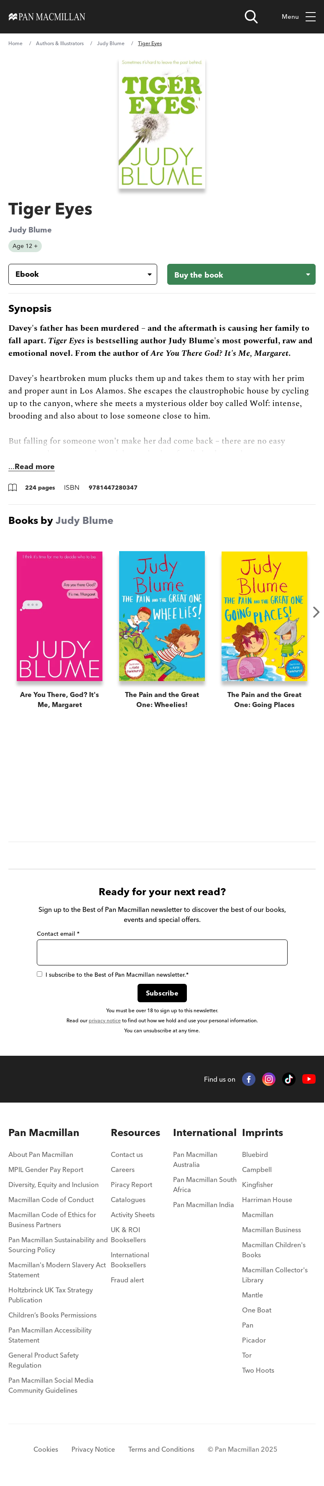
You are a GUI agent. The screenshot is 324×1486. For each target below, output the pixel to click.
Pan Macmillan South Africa (205, 1184)
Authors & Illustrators (60, 43)
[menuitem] (59, 1156)
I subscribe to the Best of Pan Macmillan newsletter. (113, 974)
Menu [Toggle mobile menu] (299, 17)
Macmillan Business (271, 1230)
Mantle (252, 1295)
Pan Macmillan (43, 1132)
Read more (35, 466)
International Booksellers (130, 1260)
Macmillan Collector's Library (275, 1275)
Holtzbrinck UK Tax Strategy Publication (50, 1295)
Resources (135, 1132)
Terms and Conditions (161, 1449)
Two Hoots (258, 1370)
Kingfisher (257, 1184)
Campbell (257, 1169)
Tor (247, 1355)
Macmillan (257, 1214)
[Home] (47, 16)
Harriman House (267, 1199)
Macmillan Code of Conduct (51, 1199)
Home (15, 43)
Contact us (127, 1154)
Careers (123, 1169)
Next (316, 612)
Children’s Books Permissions (52, 1315)
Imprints (262, 1132)
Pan (247, 1325)
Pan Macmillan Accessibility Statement (50, 1335)
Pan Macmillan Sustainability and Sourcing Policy (58, 1245)
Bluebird (255, 1154)
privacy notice (105, 1020)
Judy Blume (111, 43)
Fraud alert (127, 1280)
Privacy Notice (93, 1449)
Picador (254, 1340)
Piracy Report (131, 1184)
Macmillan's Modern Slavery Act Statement (57, 1270)
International (205, 1132)
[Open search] (251, 16)
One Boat (256, 1310)
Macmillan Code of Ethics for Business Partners (52, 1219)
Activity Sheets (133, 1214)
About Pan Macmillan (40, 1154)
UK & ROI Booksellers (128, 1235)
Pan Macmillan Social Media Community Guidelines (51, 1385)
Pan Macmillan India (203, 1204)
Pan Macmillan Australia (195, 1159)
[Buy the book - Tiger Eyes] (242, 274)
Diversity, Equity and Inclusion (53, 1184)
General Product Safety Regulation (43, 1360)
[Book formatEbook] (76, 274)
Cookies (45, 1449)
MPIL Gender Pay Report (45, 1169)
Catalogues (128, 1199)
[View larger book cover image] (162, 123)
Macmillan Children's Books (274, 1250)
